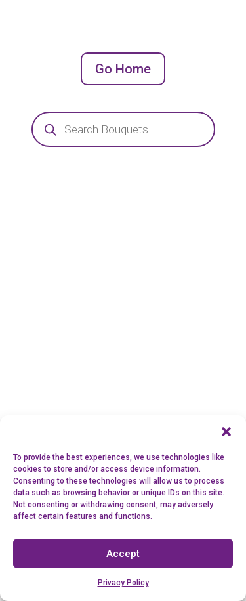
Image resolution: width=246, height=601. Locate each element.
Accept (123, 554)
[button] (226, 431)
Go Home (123, 69)
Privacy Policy (123, 582)
